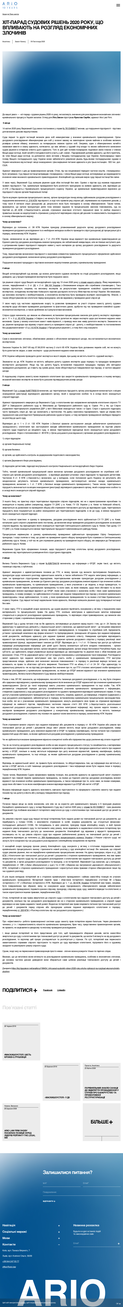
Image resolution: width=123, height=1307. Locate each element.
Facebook (47, 990)
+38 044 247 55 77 (10, 1261)
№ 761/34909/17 (70, 129)
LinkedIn (61, 990)
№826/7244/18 (52, 564)
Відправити (49, 1201)
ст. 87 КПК (16, 210)
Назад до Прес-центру (10, 14)
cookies (22, 1303)
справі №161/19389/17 (94, 807)
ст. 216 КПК (31, 201)
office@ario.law (9, 1267)
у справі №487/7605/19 (28, 391)
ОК (118, 1304)
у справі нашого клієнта (90, 282)
